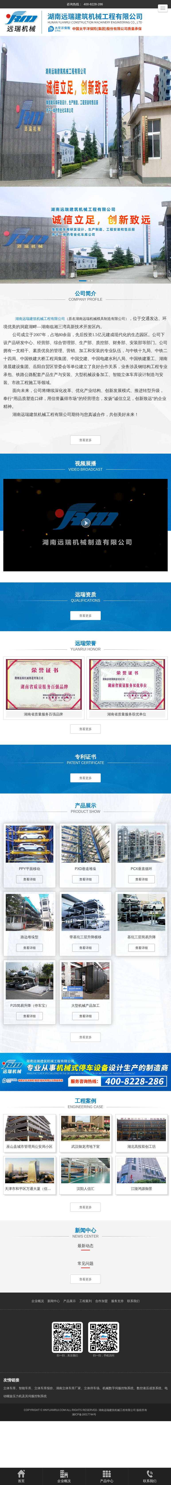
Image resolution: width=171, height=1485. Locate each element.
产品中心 (106, 1476)
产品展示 (69, 1349)
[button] (83, 280)
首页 (21, 1476)
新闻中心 (53, 1349)
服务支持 (117, 1349)
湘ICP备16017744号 (84, 1462)
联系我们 (133, 1349)
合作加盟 (101, 1349)
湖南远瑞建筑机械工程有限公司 (117, 1458)
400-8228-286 (93, 4)
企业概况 (37, 1349)
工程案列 (85, 1349)
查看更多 (85, 440)
